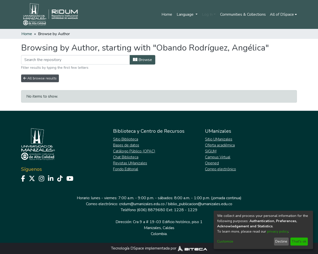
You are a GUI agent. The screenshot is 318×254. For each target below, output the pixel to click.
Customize (225, 241)
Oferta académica (220, 145)
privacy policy (277, 231)
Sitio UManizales (218, 139)
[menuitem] (283, 14)
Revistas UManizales (130, 163)
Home (166, 14)
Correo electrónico (220, 169)
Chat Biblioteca (125, 157)
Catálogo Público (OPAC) (134, 151)
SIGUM (210, 151)
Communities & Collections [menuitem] (243, 14)
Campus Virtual (217, 157)
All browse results (40, 78)
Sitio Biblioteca (125, 139)
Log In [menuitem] (207, 14)
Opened (212, 163)
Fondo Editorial (125, 169)
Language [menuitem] (186, 14)
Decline (281, 241)
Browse (142, 60)
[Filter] (75, 59)
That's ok (299, 241)
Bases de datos (126, 145)
